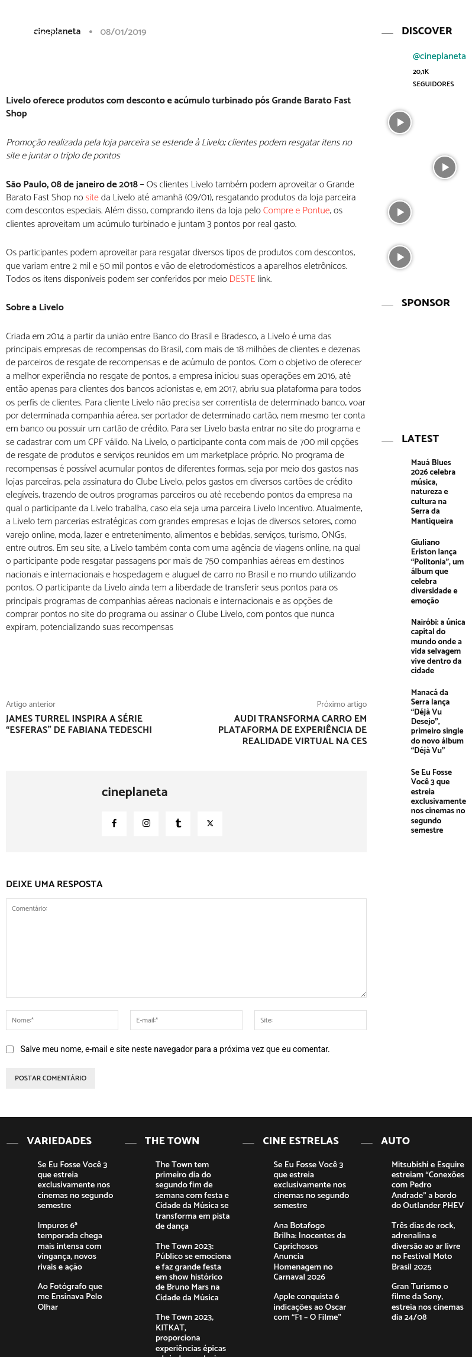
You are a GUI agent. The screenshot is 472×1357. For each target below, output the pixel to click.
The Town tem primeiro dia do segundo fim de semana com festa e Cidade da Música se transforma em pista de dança (191, 1180)
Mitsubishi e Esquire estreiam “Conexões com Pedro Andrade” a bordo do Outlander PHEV (429, 1171)
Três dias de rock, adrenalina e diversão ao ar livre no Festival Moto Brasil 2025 (428, 1215)
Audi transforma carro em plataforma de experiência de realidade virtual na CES (292, 730)
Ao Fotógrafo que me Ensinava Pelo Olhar (69, 1249)
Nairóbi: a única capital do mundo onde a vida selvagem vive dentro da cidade (438, 581)
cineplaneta (135, 792)
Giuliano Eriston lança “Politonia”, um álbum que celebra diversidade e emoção (437, 522)
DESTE (242, 279)
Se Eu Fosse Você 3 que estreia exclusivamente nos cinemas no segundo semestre (437, 694)
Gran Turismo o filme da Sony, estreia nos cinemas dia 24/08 (428, 1254)
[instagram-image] (400, 116)
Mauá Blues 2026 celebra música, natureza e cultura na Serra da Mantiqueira (437, 464)
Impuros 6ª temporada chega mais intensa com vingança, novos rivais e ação (73, 1215)
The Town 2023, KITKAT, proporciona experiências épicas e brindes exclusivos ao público (194, 1283)
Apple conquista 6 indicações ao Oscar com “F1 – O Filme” (310, 1263)
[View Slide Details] (422, 356)
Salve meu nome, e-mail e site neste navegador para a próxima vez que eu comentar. (174, 1049)
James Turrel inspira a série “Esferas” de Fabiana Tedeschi (79, 724)
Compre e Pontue (296, 211)
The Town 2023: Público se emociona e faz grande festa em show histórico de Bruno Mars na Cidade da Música (192, 1236)
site (92, 198)
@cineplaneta (439, 52)
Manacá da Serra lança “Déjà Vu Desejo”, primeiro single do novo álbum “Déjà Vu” (437, 635)
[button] (408, 19)
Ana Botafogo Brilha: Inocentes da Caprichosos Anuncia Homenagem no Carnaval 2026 (305, 1219)
